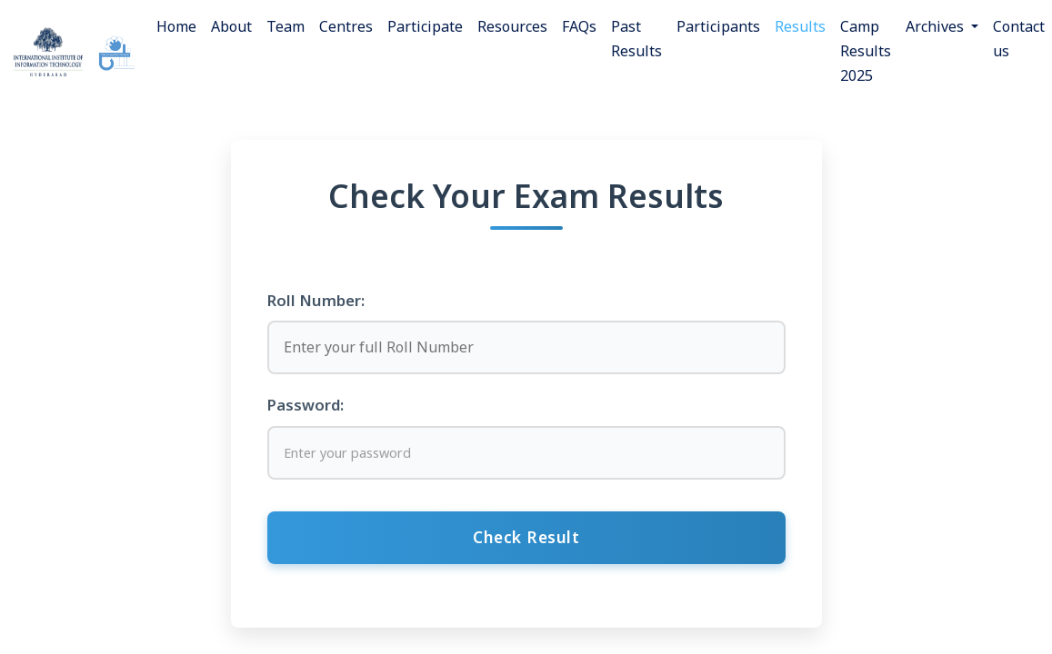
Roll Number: (316, 300)
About (231, 26)
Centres (346, 26)
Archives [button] (936, 26)
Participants (718, 26)
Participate (425, 26)
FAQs (579, 26)
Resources (512, 26)
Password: (305, 404)
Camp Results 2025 (865, 50)
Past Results (636, 38)
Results (800, 26)
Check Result (526, 537)
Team (285, 26)
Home (176, 26)
